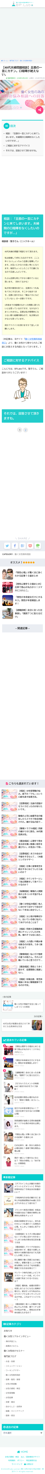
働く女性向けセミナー (14, 1351)
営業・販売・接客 (13, 1379)
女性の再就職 (11, 1384)
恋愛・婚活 (10, 1402)
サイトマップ (17, 1464)
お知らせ (8, 1331)
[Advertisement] (22, 34)
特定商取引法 (31, 1460)
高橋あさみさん (12, 1346)
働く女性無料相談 (23, 554)
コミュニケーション (14, 1366)
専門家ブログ (10, 1356)
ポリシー (20, 1460)
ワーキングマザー (13, 1370)
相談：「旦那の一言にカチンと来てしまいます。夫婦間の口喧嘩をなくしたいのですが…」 (23, 137)
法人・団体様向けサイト (30, 1457)
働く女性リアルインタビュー (17, 1336)
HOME (22, 1451)
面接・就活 (10, 1415)
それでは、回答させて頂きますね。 (22, 151)
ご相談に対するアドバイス (18, 146)
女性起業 (9, 1398)
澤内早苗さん (11, 1341)
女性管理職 (10, 1393)
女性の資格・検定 (13, 1388)
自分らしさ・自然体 (14, 1407)
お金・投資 (10, 1361)
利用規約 (11, 1460)
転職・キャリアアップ (15, 1411)
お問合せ (28, 1464)
